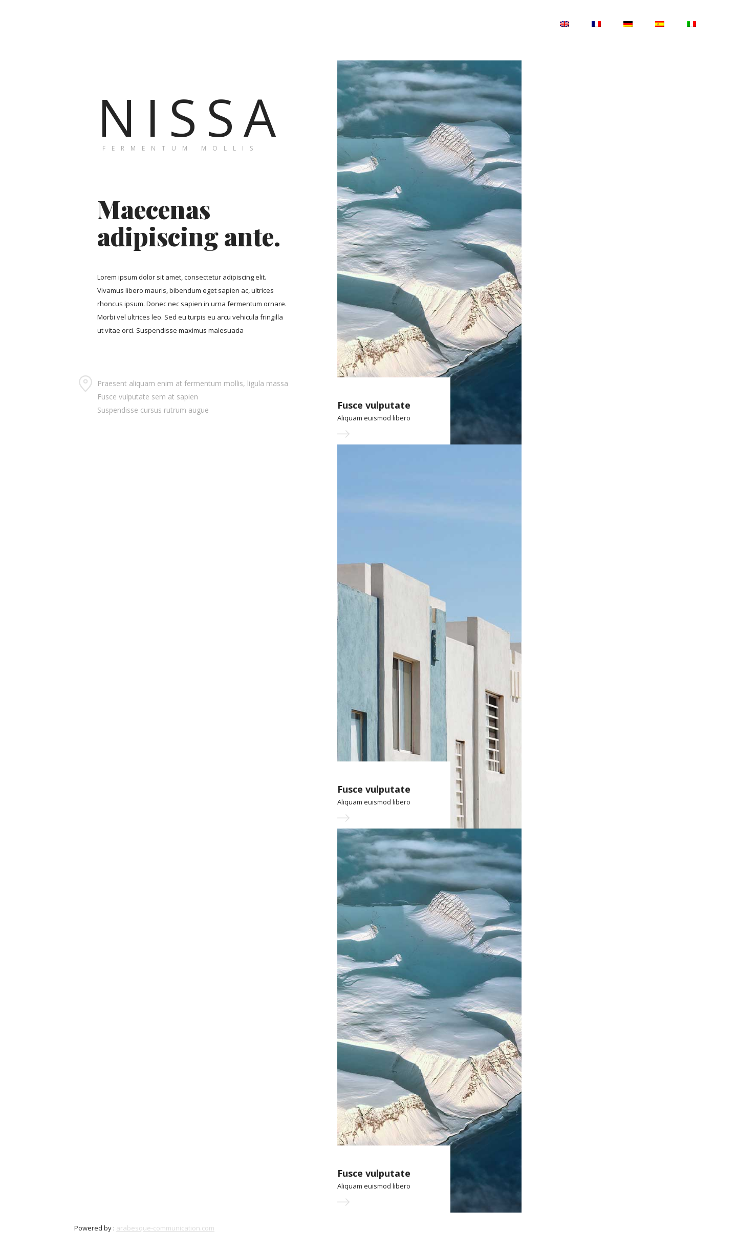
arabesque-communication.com (165, 1228)
